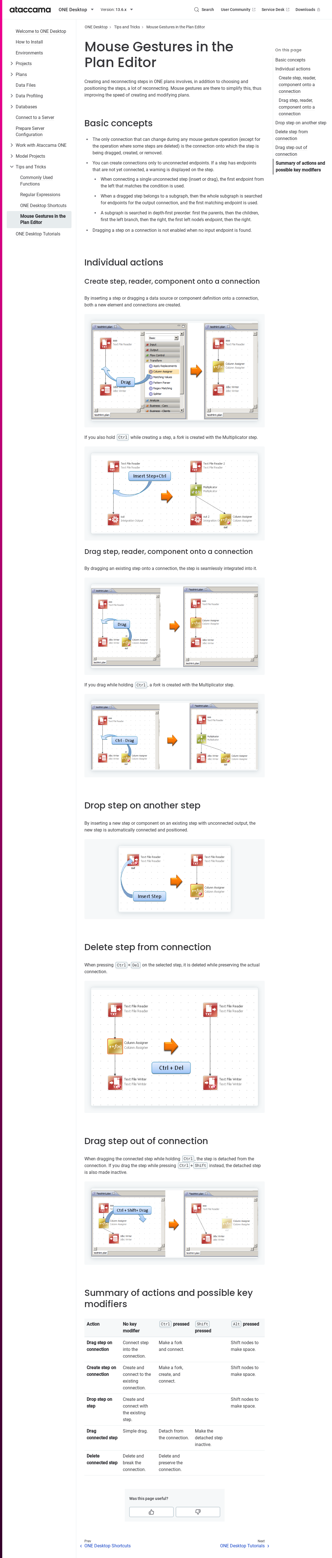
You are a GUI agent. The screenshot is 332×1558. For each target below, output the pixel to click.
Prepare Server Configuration (30, 131)
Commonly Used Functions (36, 180)
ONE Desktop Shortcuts (43, 205)
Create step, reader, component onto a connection (297, 84)
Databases (26, 106)
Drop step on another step (300, 122)
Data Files (26, 85)
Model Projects (30, 156)
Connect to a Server (35, 117)
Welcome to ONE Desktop (41, 31)
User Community (239, 9)
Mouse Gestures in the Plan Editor (43, 219)
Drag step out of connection (291, 151)
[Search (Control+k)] (204, 9)
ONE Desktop (96, 27)
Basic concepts (290, 60)
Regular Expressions (40, 194)
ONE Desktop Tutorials (38, 234)
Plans (21, 74)
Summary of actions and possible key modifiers (300, 167)
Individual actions (292, 69)
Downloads (308, 9)
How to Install (29, 42)
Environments (29, 53)
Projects (24, 63)
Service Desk (276, 9)
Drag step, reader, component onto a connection (297, 107)
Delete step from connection (291, 135)
